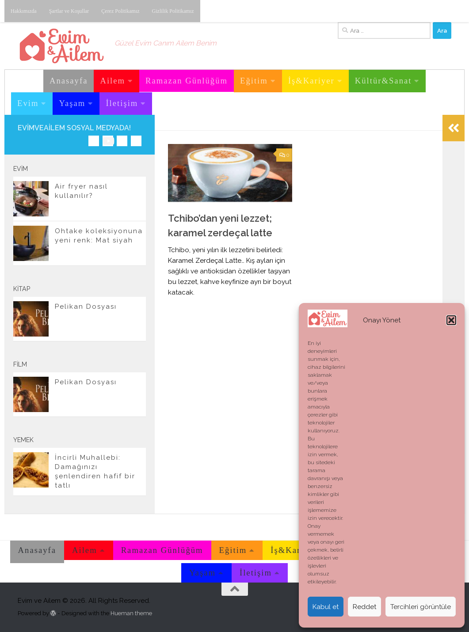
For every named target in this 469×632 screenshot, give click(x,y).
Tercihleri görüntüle (420, 607)
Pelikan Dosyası (86, 306)
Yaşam (72, 103)
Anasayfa (69, 80)
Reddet (364, 607)
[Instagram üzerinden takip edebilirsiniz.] (93, 141)
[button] (451, 320)
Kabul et (326, 607)
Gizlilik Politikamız (173, 11)
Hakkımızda (24, 11)
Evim (27, 103)
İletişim (122, 103)
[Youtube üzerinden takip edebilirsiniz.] (108, 141)
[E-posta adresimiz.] (136, 141)
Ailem (112, 80)
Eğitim (254, 80)
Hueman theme (131, 613)
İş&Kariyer (311, 80)
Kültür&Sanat (383, 80)
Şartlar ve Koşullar (69, 11)
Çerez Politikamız (120, 11)
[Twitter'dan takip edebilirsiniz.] (122, 141)
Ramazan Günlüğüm (186, 80)
